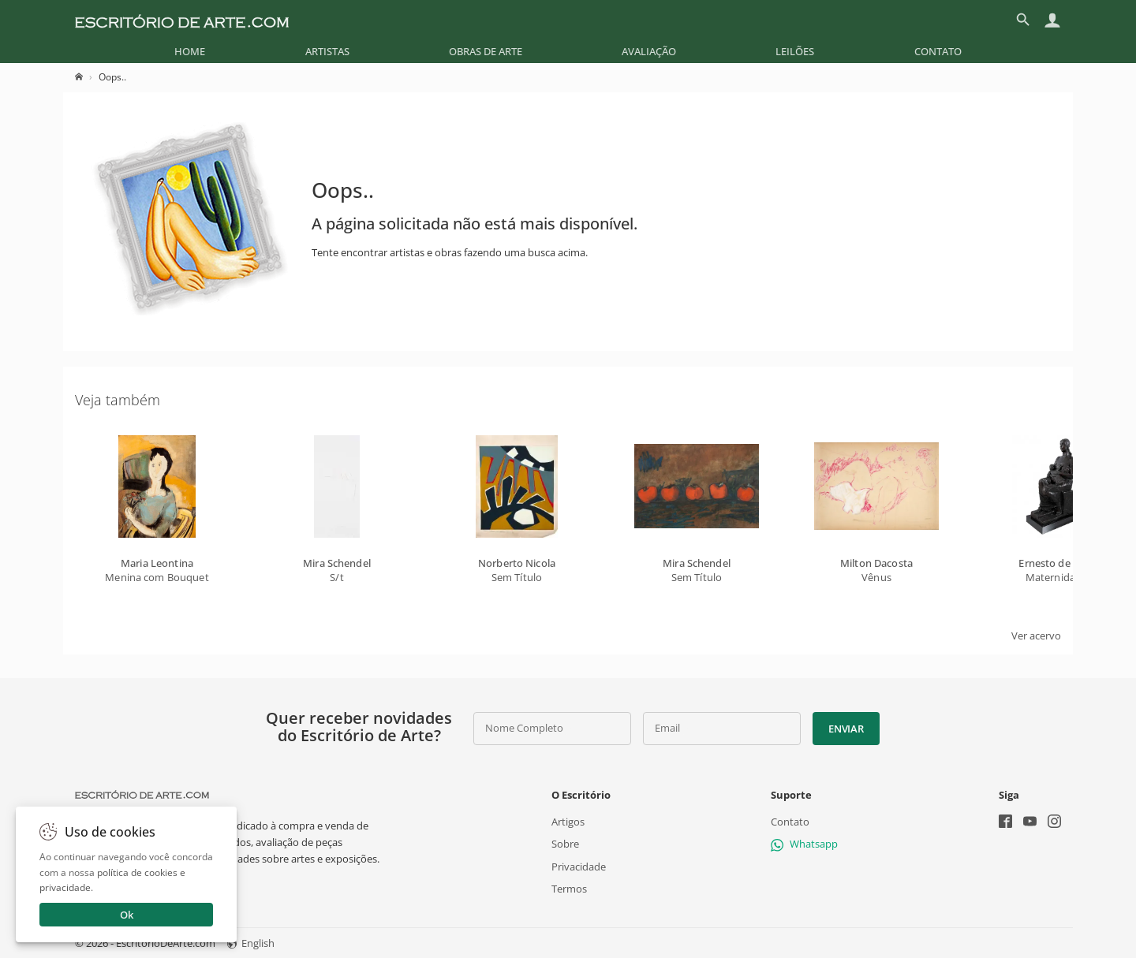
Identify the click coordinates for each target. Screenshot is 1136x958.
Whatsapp (804, 844)
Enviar (845, 728)
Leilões (794, 51)
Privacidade (578, 866)
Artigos (568, 821)
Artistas (327, 51)
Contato (938, 51)
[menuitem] (189, 51)
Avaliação (649, 51)
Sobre (565, 844)
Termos (569, 888)
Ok (126, 915)
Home (189, 51)
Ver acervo (1036, 635)
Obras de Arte (485, 51)
